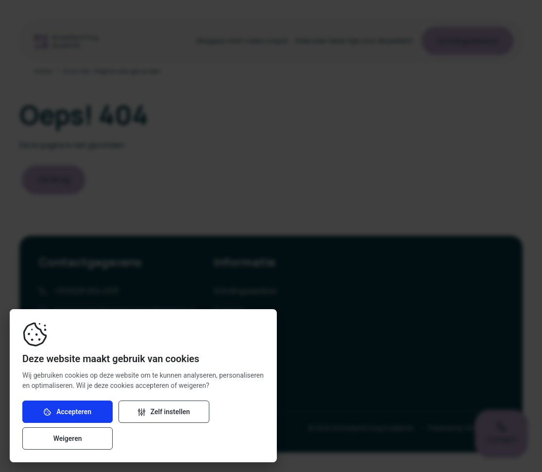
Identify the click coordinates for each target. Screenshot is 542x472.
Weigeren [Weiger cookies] (225, 438)
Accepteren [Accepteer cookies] (61, 439)
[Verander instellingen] (143, 438)
